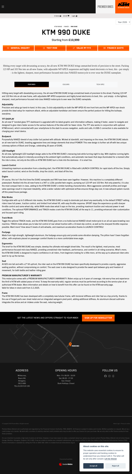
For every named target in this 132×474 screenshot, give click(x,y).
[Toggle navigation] (3, 6)
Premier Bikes (104, 6)
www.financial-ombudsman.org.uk (63, 442)
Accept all (93, 466)
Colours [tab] (66, 84)
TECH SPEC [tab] (100, 84)
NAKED (66, 26)
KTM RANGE (58, 26)
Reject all (115, 466)
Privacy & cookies (125, 423)
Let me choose (111, 459)
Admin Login (116, 423)
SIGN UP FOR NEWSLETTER (98, 318)
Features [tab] (31, 84)
